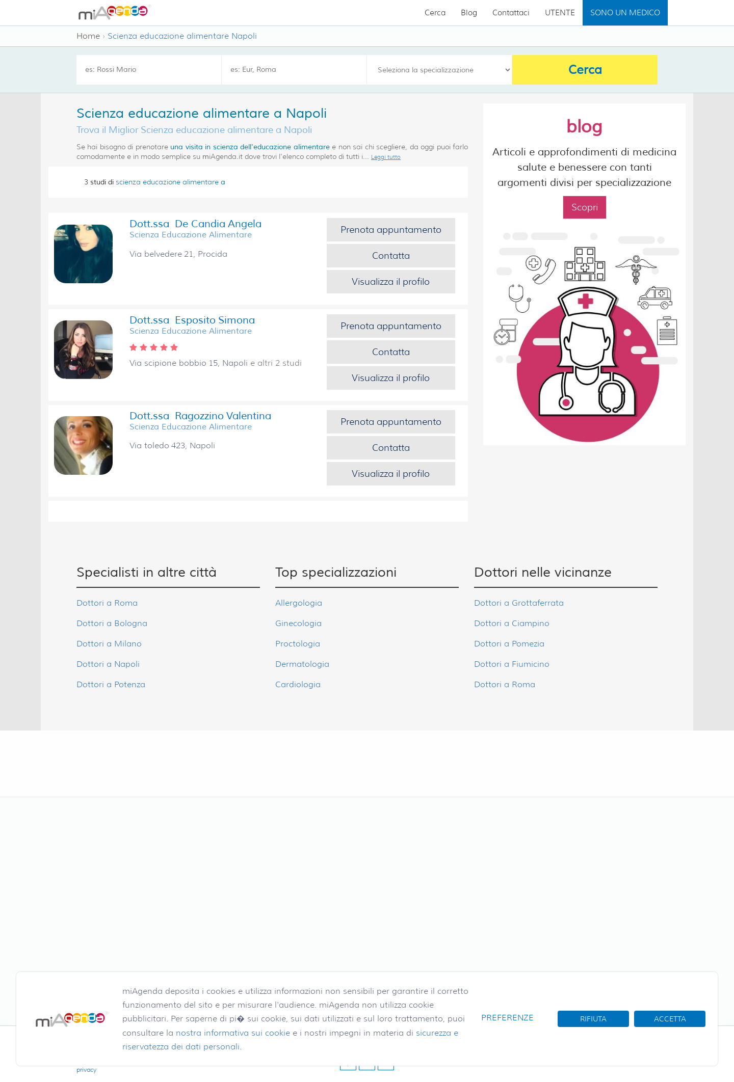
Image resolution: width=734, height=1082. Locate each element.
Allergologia (298, 603)
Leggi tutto (386, 156)
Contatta (391, 255)
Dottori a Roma (107, 603)
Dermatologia (302, 664)
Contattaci (511, 12)
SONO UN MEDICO (625, 12)
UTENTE (560, 12)
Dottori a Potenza (110, 684)
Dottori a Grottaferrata (519, 603)
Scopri (584, 207)
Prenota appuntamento (390, 229)
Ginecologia (298, 623)
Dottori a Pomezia (509, 643)
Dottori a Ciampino (511, 623)
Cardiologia (298, 684)
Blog (469, 12)
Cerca (435, 12)
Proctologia (297, 643)
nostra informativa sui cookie (233, 1033)
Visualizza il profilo (391, 281)
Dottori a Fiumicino (511, 664)
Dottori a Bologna (111, 623)
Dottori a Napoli (108, 664)
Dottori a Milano (109, 643)
